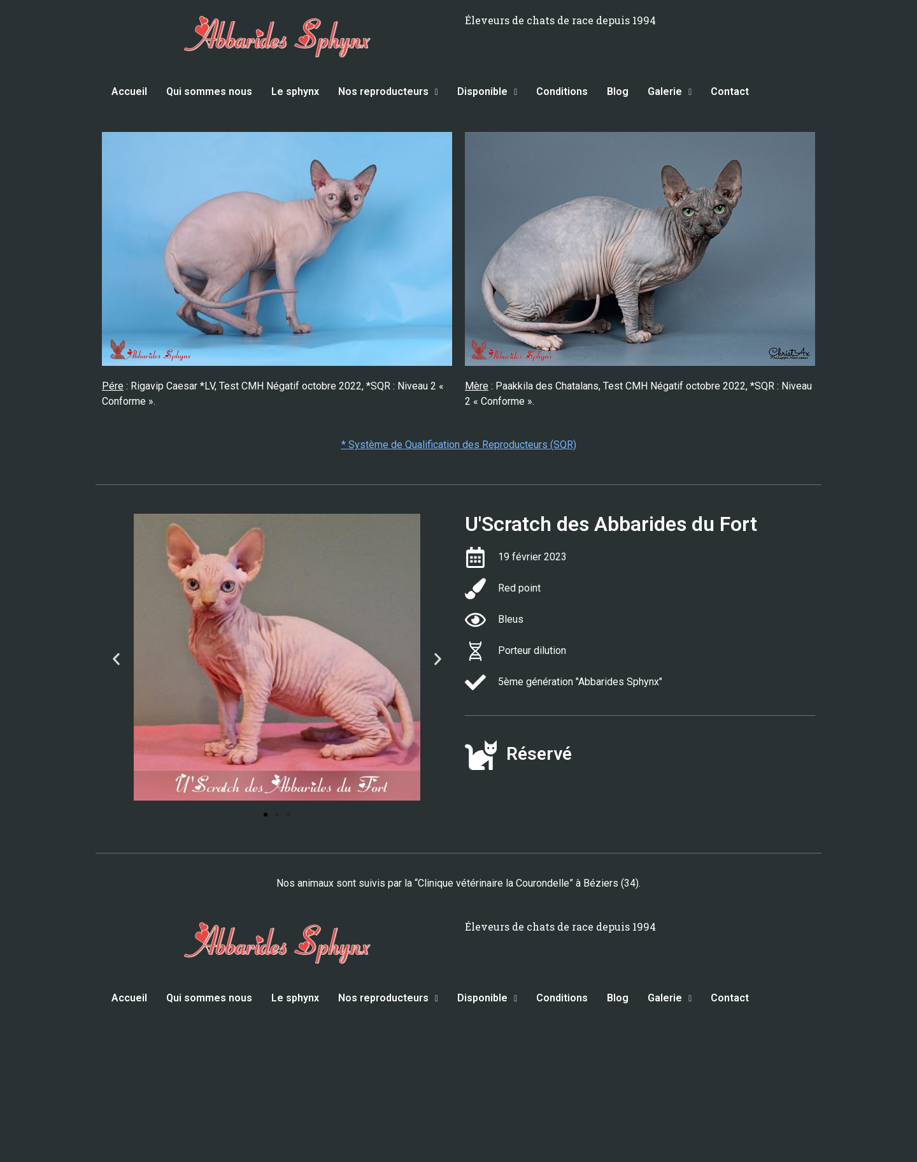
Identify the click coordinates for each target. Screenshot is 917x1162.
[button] (116, 659)
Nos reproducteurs (388, 91)
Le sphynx (295, 91)
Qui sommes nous (209, 91)
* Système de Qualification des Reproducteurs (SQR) (458, 445)
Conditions (562, 91)
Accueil (129, 91)
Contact (730, 91)
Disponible (487, 91)
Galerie (670, 91)
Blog (618, 91)
